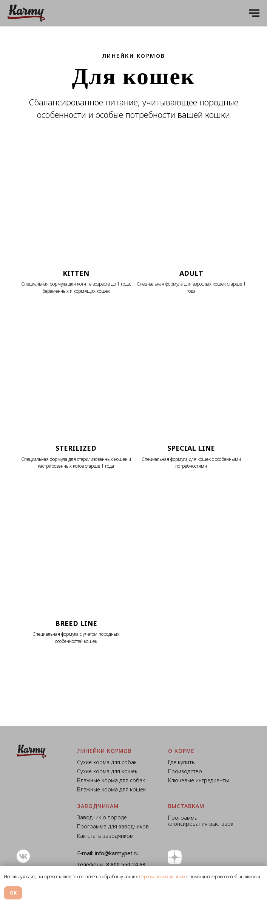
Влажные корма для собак (111, 780)
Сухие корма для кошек (107, 771)
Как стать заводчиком (105, 835)
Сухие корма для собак (107, 762)
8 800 (113, 864)
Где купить (181, 762)
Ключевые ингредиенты (198, 780)
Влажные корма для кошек (111, 789)
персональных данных (162, 876)
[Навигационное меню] (254, 13)
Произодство (185, 771)
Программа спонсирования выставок (200, 821)
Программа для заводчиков (113, 826)
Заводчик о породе (102, 817)
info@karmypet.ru (117, 853)
